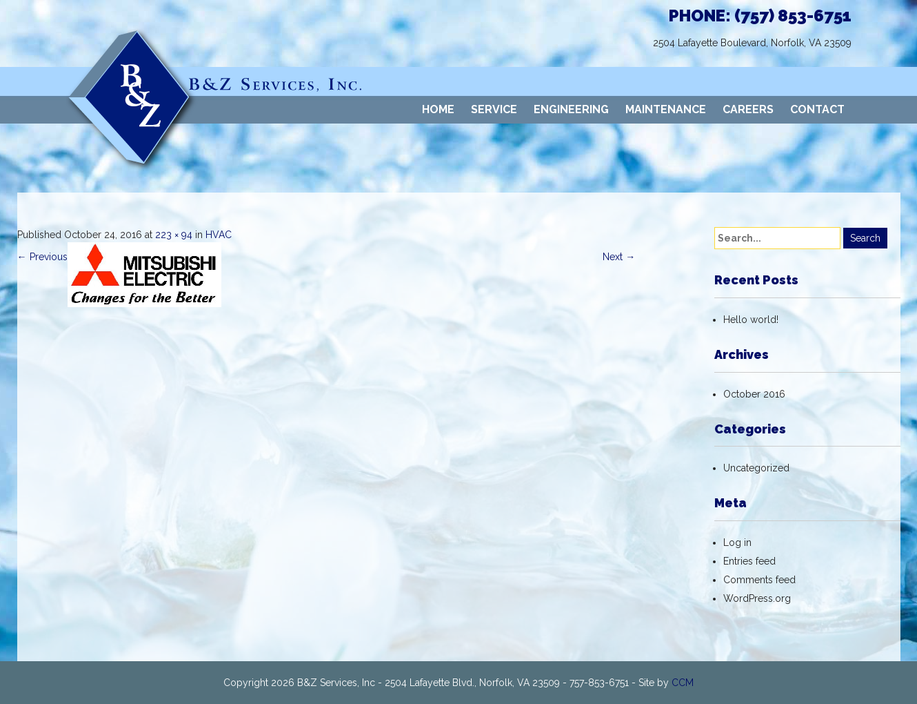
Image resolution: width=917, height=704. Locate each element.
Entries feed (749, 561)
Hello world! (750, 319)
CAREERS (748, 109)
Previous (42, 256)
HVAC (218, 234)
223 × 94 (173, 234)
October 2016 (754, 394)
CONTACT (817, 109)
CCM (683, 682)
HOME (438, 109)
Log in (737, 542)
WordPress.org (757, 598)
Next (619, 256)
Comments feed (759, 579)
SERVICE (494, 109)
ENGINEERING (571, 109)
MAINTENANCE (665, 109)
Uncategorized (756, 467)
